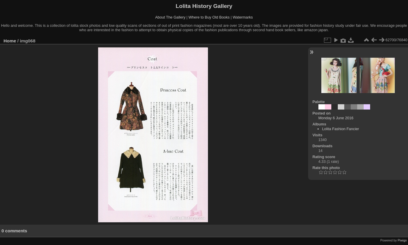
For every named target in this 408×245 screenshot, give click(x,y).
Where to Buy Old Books (209, 17)
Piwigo (402, 240)
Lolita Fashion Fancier (340, 129)
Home (10, 40)
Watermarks (243, 17)
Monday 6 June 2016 (336, 118)
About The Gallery (170, 17)
